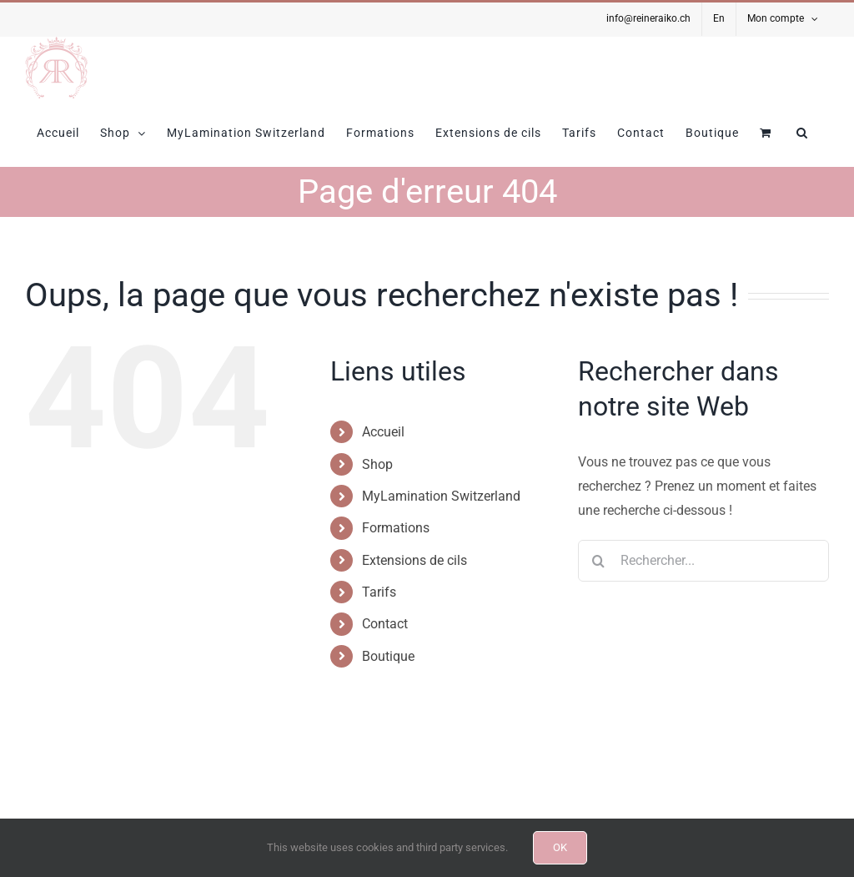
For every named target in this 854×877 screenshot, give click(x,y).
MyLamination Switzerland (441, 496)
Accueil (383, 432)
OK (560, 847)
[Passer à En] (719, 19)
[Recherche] (599, 561)
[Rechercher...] (703, 561)
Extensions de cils (414, 560)
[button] (802, 132)
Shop (377, 464)
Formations (396, 528)
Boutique (388, 656)
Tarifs (379, 592)
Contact (385, 624)
